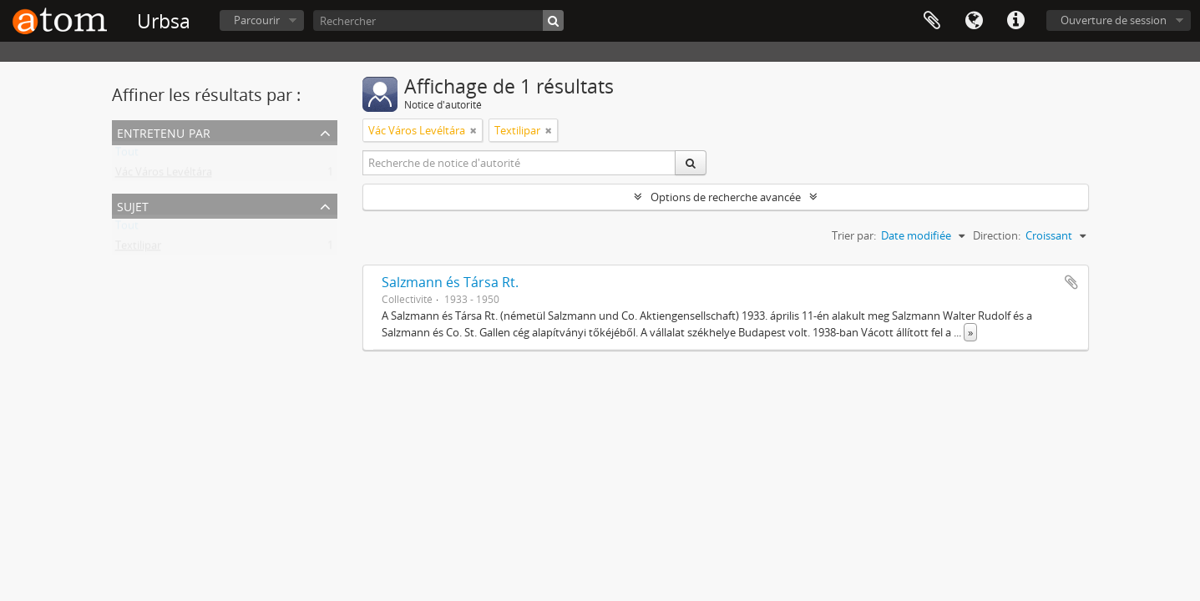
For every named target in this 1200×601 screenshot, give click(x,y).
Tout (127, 155)
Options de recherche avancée (726, 197)
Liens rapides (1015, 21)
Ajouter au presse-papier (1071, 282)
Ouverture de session (1114, 20)
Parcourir (257, 20)
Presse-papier (932, 21)
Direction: (996, 235)
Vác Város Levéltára (163, 175)
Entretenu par (163, 131)
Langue (974, 21)
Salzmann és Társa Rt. (450, 282)
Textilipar (138, 248)
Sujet (133, 205)
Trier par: (854, 235)
